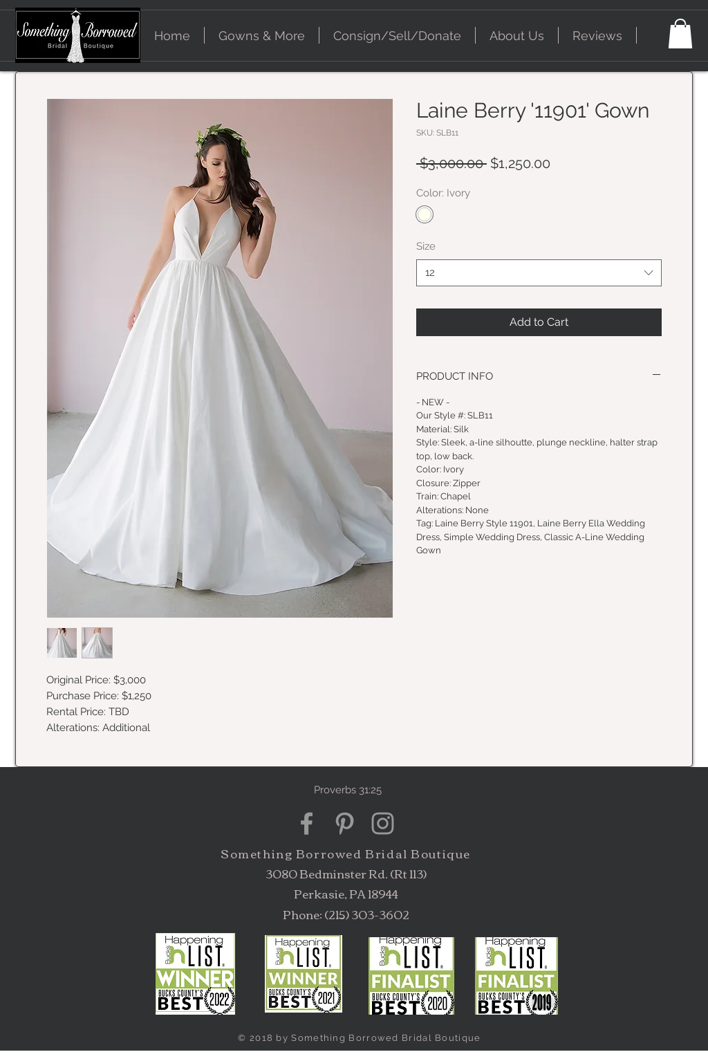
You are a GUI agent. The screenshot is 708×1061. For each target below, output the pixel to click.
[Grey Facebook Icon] (307, 823)
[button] (262, 35)
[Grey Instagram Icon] (383, 823)
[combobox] (539, 272)
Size (426, 246)
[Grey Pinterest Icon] (345, 823)
